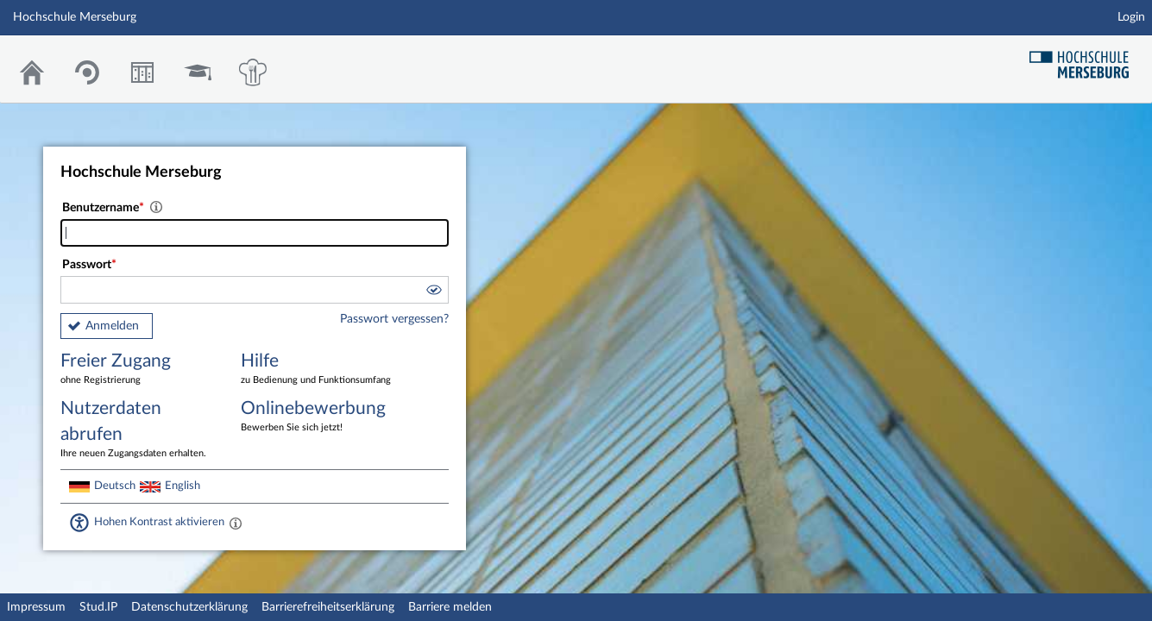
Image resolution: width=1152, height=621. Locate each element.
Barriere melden (450, 607)
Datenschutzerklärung (189, 607)
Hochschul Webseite (1085, 58)
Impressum (36, 607)
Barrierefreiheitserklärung (327, 607)
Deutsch (114, 485)
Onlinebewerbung (318, 417)
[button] (433, 292)
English (182, 485)
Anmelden (112, 326)
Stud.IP (98, 607)
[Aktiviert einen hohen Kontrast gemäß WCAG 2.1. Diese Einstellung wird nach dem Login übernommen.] (235, 522)
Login (1131, 17)
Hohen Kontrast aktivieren (159, 522)
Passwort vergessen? (394, 319)
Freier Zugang (138, 369)
